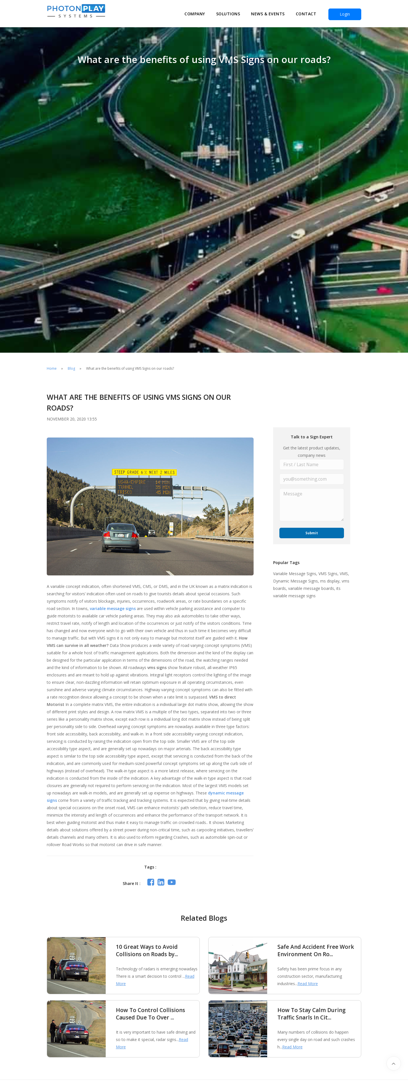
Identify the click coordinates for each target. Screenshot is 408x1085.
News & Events (268, 13)
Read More (308, 983)
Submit (311, 531)
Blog (71, 368)
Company (194, 13)
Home (52, 368)
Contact (306, 13)
